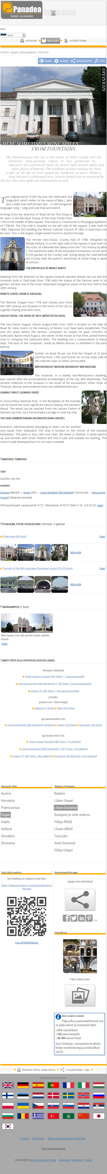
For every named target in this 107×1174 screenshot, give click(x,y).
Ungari (14, 52)
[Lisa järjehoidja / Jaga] (80, 900)
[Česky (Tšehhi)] (38, 1106)
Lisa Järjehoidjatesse (26, 942)
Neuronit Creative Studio (42, 1160)
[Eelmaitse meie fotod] (80, 996)
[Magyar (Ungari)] (99, 1085)
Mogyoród (64, 1160)
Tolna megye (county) (54, 676)
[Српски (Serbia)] (99, 1106)
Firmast (25, 1138)
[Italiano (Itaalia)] (83, 1085)
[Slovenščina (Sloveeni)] (68, 1106)
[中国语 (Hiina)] (83, 1116)
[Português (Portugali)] (53, 1085)
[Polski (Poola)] (8, 1106)
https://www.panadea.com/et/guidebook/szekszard (26, 887)
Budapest (77, 1160)
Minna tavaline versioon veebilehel (66, 1138)
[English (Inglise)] (8, 1085)
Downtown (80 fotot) (15, 536)
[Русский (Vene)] (99, 1095)
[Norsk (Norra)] (83, 1095)
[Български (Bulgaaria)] (8, 1116)
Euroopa (4, 492)
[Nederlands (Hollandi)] (38, 1095)
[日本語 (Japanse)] (99, 1116)
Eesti (10, 35)
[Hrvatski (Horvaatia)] (83, 1106)
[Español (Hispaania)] (38, 1085)
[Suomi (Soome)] (8, 1095)
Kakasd (44, 708)
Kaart (100, 505)
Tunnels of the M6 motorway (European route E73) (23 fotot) (38, 568)
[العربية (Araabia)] (68, 1116)
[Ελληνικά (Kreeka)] (38, 1116)
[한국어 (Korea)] (8, 1126)
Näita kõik (75, 552)
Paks (66, 708)
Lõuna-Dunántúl (27, 52)
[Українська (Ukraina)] (23, 1106)
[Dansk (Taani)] (53, 1095)
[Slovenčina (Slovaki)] (53, 1106)
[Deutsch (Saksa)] (23, 1085)
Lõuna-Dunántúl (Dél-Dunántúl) (57, 492)
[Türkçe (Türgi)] (53, 1116)
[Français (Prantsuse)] (68, 1085)
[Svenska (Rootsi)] (68, 1095)
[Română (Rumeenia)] (23, 1116)
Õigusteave (38, 1138)
